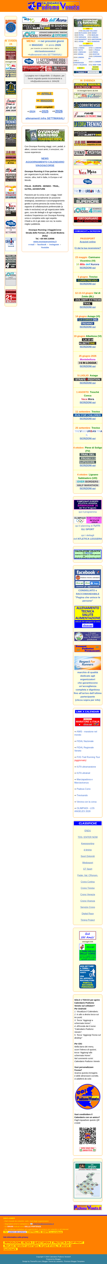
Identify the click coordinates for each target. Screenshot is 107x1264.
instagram (54, 244)
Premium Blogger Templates (74, 1261)
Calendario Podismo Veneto (59, 1257)
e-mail (31, 244)
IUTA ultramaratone (86, 767)
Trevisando (82, 795)
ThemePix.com (35, 1261)
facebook (41, 244)
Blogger (58, 1259)
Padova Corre (84, 789)
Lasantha (59, 1261)
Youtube (45, 247)
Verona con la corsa (86, 802)
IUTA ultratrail (83, 773)
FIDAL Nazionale (85, 741)
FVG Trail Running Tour (88, 757)
